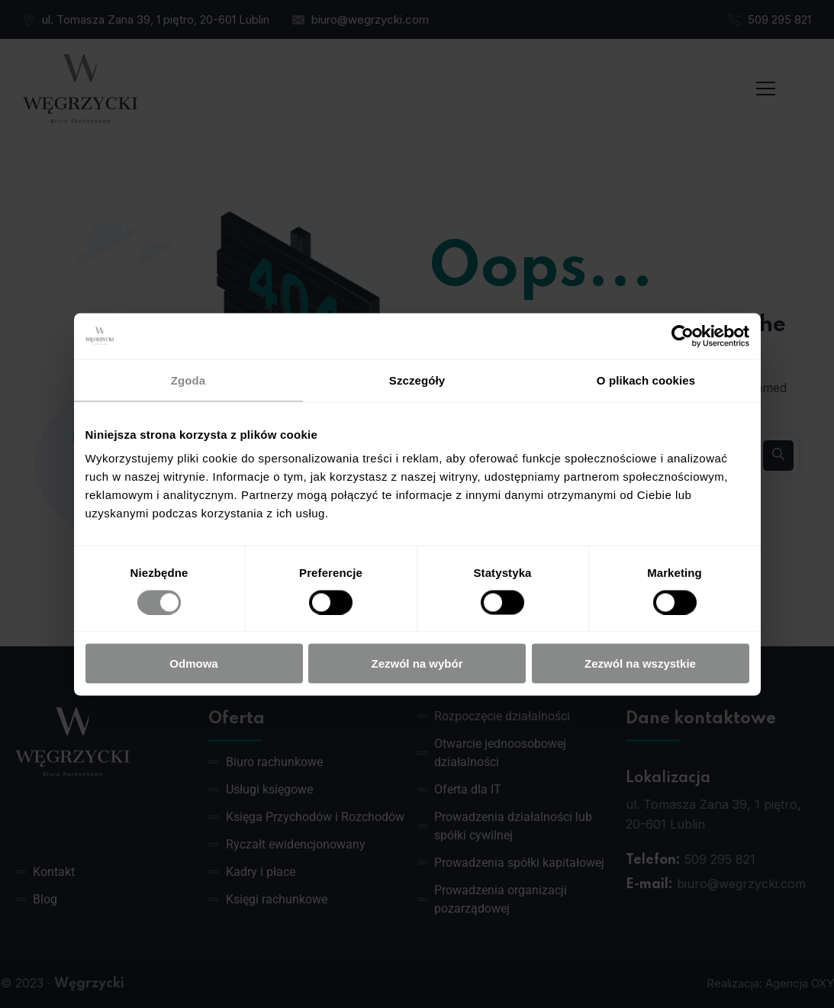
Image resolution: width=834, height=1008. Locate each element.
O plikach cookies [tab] (646, 379)
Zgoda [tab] (188, 379)
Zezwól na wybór (416, 663)
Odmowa (193, 663)
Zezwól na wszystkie (640, 663)
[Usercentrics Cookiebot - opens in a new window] (682, 335)
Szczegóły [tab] (417, 379)
